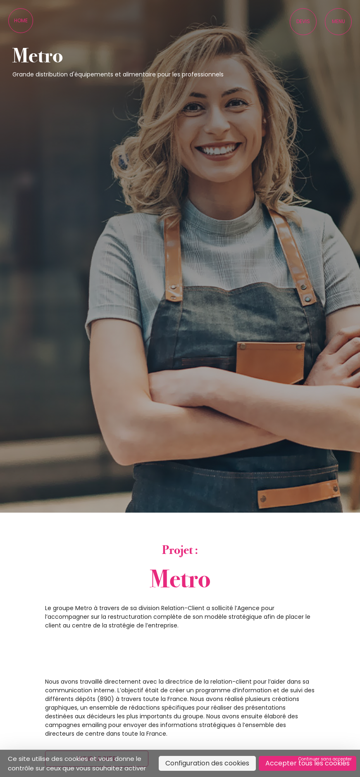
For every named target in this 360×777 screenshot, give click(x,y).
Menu (338, 21)
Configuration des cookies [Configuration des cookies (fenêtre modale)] (207, 763)
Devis (303, 21)
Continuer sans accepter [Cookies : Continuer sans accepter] (325, 759)
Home (21, 20)
